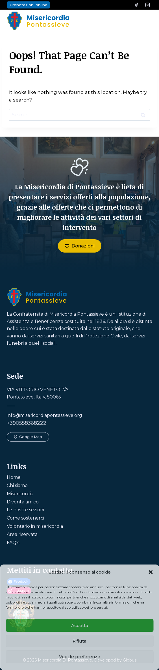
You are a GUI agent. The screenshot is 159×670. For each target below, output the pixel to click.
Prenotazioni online (28, 5)
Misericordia (20, 493)
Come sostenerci (25, 518)
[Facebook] (136, 5)
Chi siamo (17, 485)
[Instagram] (147, 5)
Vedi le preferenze (79, 656)
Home (14, 477)
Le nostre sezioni (25, 509)
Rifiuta (79, 641)
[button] (150, 572)
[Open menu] (146, 21)
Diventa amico (23, 502)
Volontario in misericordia (35, 526)
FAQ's (13, 542)
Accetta (79, 625)
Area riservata (22, 534)
